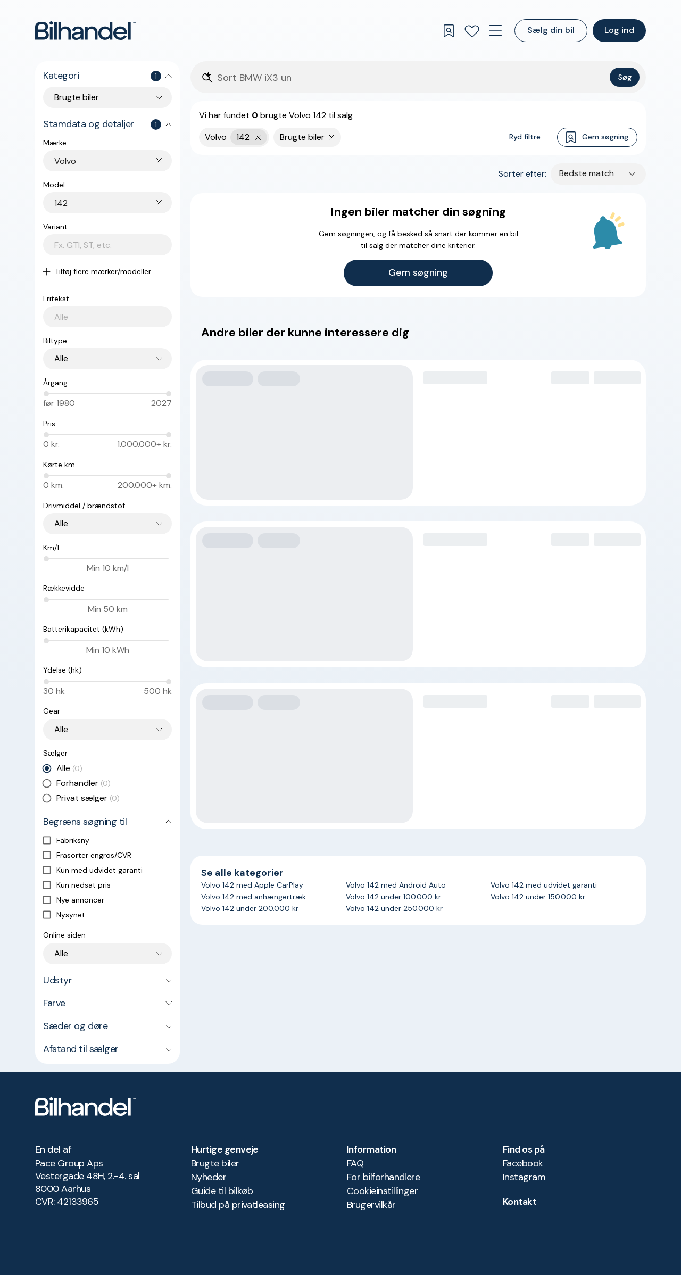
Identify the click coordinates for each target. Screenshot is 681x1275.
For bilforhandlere (383, 1177)
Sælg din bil (551, 30)
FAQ (355, 1163)
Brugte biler (215, 1163)
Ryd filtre (525, 137)
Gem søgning (597, 137)
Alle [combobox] (61, 358)
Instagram (524, 1177)
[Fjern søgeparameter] (332, 137)
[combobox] (113, 161)
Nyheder (208, 1177)
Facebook (523, 1163)
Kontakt (519, 1201)
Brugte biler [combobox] (76, 97)
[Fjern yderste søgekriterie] (258, 137)
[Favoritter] (472, 31)
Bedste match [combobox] (586, 173)
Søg (625, 77)
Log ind (619, 30)
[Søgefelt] (411, 78)
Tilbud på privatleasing (238, 1205)
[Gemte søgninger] (448, 31)
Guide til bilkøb (222, 1191)
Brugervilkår (371, 1205)
